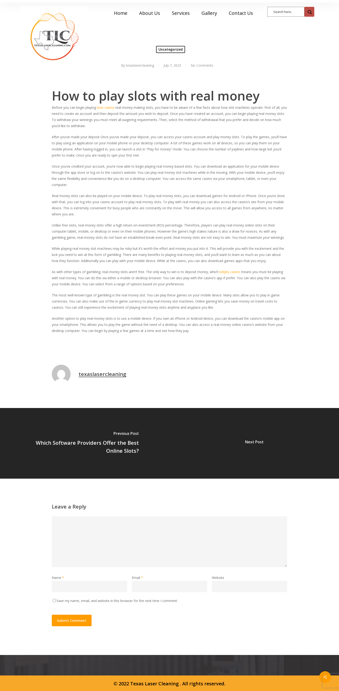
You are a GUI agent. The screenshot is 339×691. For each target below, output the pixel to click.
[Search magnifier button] (309, 12)
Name (58, 577)
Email (137, 577)
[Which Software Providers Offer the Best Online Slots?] (85, 443)
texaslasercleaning (102, 373)
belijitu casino (229, 272)
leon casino (105, 107)
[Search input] (288, 11)
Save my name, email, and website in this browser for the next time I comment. (117, 600)
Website (218, 577)
